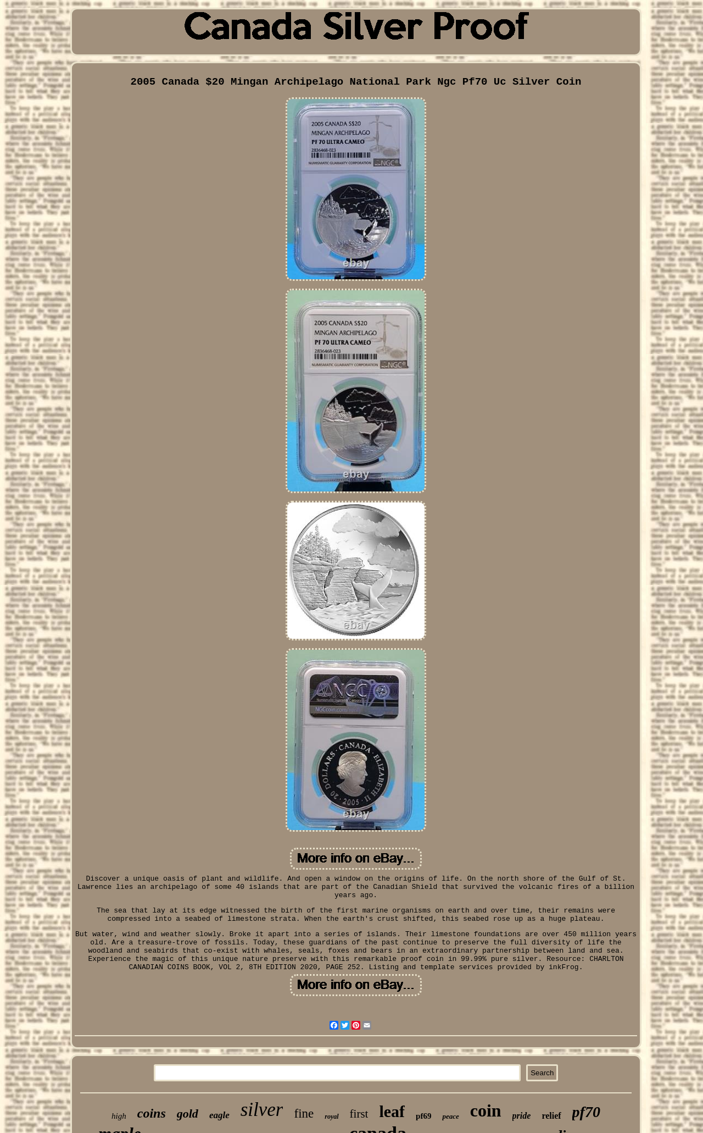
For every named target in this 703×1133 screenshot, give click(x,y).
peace (450, 1116)
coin (485, 1110)
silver (262, 1109)
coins (151, 1113)
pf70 (586, 1111)
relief (551, 1115)
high (118, 1116)
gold (187, 1113)
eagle (219, 1115)
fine (304, 1113)
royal (331, 1116)
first (359, 1113)
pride (521, 1115)
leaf (392, 1111)
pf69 (423, 1116)
